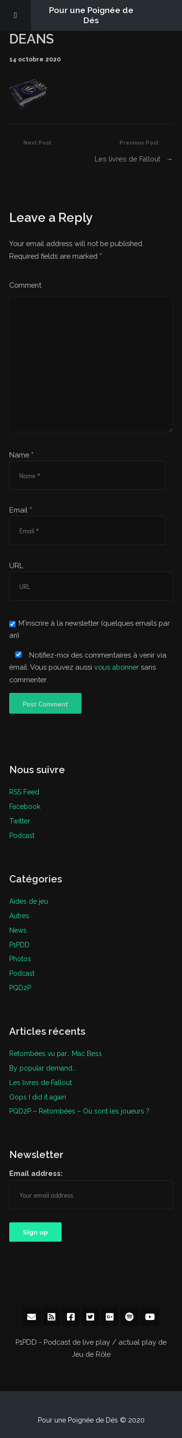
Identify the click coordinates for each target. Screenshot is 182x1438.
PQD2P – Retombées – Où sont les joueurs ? (79, 1111)
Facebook (24, 806)
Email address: (36, 1173)
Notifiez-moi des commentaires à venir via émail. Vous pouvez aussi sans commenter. (87, 667)
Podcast (21, 835)
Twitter (19, 820)
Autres (19, 915)
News (18, 930)
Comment (25, 285)
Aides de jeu (28, 901)
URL (16, 565)
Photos (20, 958)
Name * (21, 455)
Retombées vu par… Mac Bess (55, 1053)
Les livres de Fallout (127, 159)
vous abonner (116, 667)
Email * (20, 510)
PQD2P (20, 987)
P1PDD (19, 944)
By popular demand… (42, 1067)
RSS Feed (24, 792)
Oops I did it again (37, 1097)
